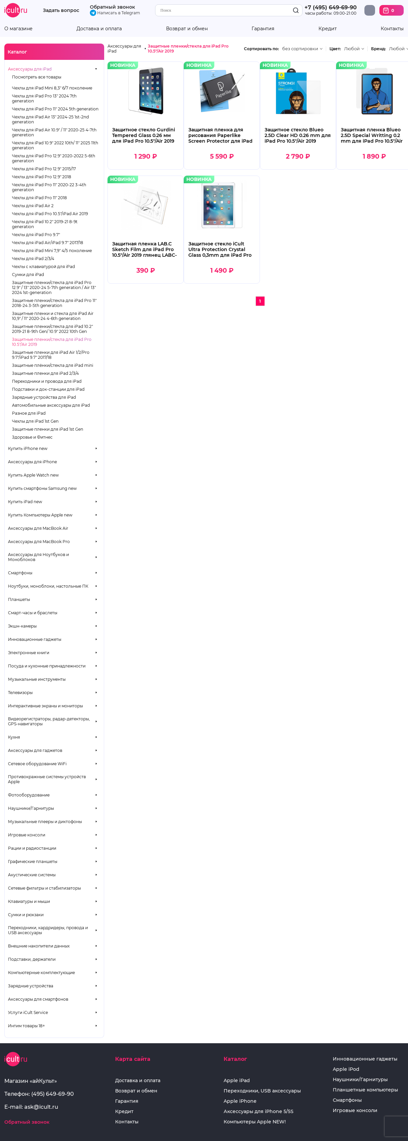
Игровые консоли (26, 834)
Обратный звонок (112, 7)
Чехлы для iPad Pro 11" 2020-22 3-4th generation (49, 187)
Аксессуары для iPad (30, 69)
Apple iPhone (240, 1101)
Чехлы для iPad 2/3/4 (33, 258)
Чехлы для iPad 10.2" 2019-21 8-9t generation (45, 224)
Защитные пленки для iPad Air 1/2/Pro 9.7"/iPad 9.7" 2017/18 (51, 355)
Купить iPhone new (28, 448)
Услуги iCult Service (28, 1012)
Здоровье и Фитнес (32, 437)
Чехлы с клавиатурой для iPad (43, 266)
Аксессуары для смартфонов (38, 999)
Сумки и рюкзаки (26, 914)
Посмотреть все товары (36, 76)
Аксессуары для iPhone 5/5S (259, 1111)
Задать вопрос (61, 10)
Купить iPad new (25, 501)
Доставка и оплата (99, 28)
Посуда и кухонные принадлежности (47, 665)
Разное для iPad (29, 413)
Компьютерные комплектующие (41, 972)
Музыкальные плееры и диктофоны (45, 821)
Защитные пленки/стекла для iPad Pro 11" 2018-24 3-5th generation (54, 303)
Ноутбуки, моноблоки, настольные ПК (48, 586)
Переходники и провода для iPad (47, 381)
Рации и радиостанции (32, 848)
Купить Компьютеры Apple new (40, 514)
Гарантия (263, 28)
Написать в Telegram (115, 12)
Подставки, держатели (32, 959)
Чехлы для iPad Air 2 (33, 205)
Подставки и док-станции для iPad (48, 389)
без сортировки (300, 49)
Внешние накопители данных (39, 945)
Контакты (392, 28)
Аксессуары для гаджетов (35, 750)
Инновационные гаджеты (34, 639)
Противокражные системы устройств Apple (47, 779)
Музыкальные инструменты (37, 679)
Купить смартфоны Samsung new (42, 488)
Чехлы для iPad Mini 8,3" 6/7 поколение (52, 87)
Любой (352, 49)
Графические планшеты (32, 861)
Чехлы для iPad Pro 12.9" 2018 (41, 176)
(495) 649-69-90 (52, 1094)
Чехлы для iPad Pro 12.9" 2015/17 (44, 168)
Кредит (327, 28)
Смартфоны (20, 572)
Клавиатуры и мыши (29, 901)
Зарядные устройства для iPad (44, 397)
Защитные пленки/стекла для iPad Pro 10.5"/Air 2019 (52, 342)
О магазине (18, 28)
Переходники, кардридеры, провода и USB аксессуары (48, 930)
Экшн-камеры (22, 626)
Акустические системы (32, 874)
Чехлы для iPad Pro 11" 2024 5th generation (55, 108)
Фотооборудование (29, 794)
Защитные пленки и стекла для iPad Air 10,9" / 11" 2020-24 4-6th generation (53, 316)
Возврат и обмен (187, 28)
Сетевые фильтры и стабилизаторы (44, 888)
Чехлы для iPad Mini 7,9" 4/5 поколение (52, 250)
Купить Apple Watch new (33, 475)
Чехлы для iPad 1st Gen (35, 421)
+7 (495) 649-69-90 (331, 7)
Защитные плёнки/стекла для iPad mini (52, 365)
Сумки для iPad (28, 274)
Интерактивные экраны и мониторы (45, 705)
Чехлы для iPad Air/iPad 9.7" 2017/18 (47, 242)
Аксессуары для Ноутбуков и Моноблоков (38, 557)
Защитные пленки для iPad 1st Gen (47, 429)
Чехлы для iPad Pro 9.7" (36, 234)
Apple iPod (346, 1069)
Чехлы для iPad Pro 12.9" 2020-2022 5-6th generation (53, 158)
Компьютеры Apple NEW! (255, 1121)
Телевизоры (20, 692)
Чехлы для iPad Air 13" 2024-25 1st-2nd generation (50, 119)
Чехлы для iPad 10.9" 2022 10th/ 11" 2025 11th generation (55, 145)
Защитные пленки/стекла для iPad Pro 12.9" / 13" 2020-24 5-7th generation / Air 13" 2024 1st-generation (54, 287)
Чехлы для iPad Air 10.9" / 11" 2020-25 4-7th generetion (54, 132)
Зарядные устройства (30, 985)
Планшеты (19, 599)
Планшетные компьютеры (365, 1089)
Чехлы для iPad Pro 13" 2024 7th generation (44, 98)
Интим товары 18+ (26, 1025)
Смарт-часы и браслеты (32, 612)
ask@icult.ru (41, 1107)
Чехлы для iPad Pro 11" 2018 (39, 197)
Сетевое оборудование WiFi (37, 763)
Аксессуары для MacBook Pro (39, 541)
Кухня (14, 737)
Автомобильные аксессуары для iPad (51, 405)
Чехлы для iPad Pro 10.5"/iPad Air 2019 (50, 213)
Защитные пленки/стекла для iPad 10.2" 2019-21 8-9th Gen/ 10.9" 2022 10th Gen (52, 329)
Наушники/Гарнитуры (31, 808)
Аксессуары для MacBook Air (38, 528)
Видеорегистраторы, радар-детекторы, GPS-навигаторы (49, 721)
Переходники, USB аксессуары (262, 1090)
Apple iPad (237, 1080)
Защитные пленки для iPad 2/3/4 (45, 373)
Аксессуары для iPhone (32, 461)
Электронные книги (28, 652)
